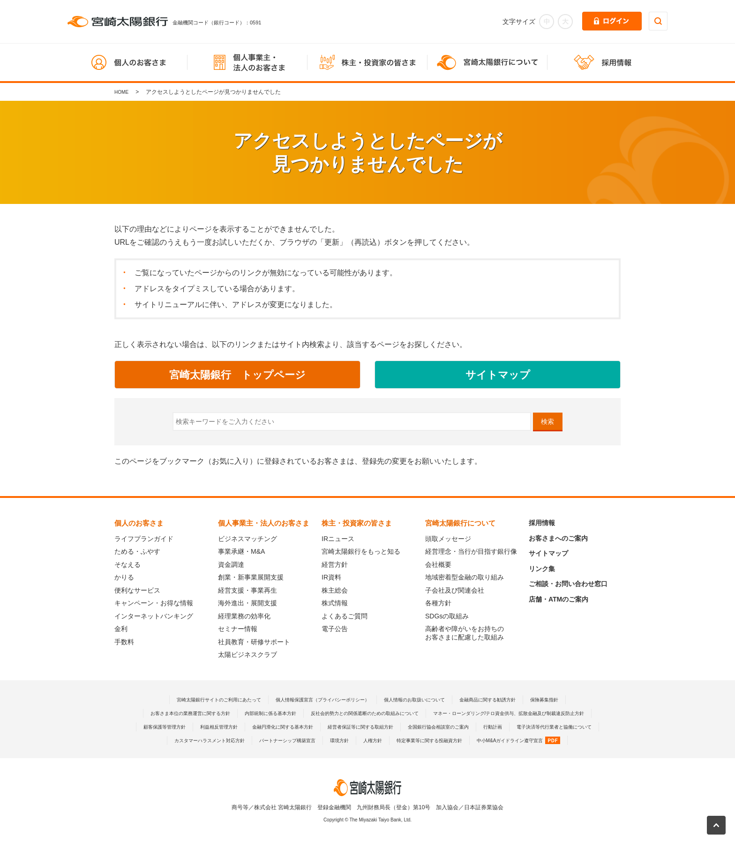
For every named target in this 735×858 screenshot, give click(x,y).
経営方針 (335, 564)
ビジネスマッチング (247, 538)
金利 (121, 628)
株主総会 (335, 590)
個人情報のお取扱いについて (423, 699)
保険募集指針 (574, 699)
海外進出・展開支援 (247, 603)
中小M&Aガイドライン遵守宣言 (491, 754)
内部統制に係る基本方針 (351, 713)
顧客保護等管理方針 (392, 726)
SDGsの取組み (447, 616)
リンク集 (542, 568)
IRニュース (338, 538)
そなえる (127, 564)
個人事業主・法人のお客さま (263, 523)
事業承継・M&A (241, 551)
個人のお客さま (139, 523)
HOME (122, 92)
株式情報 (335, 603)
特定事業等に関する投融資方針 (389, 754)
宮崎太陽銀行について (460, 523)
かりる (124, 577)
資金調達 (231, 564)
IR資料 (331, 577)
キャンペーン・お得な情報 (153, 603)
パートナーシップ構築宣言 (228, 754)
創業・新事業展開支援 (251, 577)
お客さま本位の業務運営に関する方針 (257, 713)
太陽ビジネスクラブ (247, 654)
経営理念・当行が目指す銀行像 (471, 551)
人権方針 (324, 754)
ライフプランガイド (143, 538)
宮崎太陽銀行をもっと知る (361, 551)
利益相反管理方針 (454, 726)
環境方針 (287, 754)
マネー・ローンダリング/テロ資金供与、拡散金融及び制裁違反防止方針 (261, 726)
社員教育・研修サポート (254, 642)
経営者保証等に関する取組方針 (203, 740)
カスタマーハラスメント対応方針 (529, 740)
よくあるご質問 (345, 616)
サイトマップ (548, 553)
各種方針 (438, 603)
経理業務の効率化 (244, 616)
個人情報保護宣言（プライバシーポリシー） (316, 699)
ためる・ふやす (137, 551)
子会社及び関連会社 (454, 590)
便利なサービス (137, 590)
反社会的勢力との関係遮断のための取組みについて (460, 713)
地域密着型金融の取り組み (464, 577)
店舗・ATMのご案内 (558, 599)
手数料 (124, 642)
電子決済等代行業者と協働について (427, 740)
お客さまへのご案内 (558, 538)
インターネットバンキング (153, 616)
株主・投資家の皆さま (357, 523)
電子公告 (335, 628)
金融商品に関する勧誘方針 (508, 699)
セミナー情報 (237, 628)
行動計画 (356, 740)
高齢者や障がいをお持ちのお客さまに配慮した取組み (464, 633)
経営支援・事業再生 (247, 590)
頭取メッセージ (448, 538)
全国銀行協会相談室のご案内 (293, 740)
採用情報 (542, 523)
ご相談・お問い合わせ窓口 (568, 583)
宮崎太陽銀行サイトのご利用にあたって (195, 699)
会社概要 (438, 564)
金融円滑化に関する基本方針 (527, 726)
